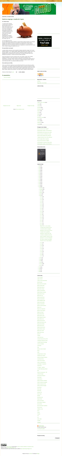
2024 (39, 168)
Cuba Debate (39, 345)
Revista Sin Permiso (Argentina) (42, 405)
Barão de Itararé (39, 282)
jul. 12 (41, 223)
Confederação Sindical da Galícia (42, 340)
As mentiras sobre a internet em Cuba (46, 227)
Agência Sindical (40, 278)
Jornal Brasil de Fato (40, 358)
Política (38, 120)
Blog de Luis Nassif (40, 312)
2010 (39, 268)
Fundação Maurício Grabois (41, 353)
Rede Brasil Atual (40, 397)
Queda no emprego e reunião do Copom (46, 236)
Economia (38, 107)
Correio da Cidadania (40, 343)
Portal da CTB (39, 392)
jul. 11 (41, 224)
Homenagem (39, 109)
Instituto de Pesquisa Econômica (42, 357)
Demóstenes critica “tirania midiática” (46, 240)
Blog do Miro (3, 446)
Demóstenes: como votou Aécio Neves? (46, 230)
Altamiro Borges (41, 425)
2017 (39, 179)
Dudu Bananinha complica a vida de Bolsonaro (44, 130)
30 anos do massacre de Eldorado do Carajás (44, 133)
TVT (38, 415)
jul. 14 (41, 220)
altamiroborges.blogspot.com (11, 447)
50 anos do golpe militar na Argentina (43, 138)
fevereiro (40, 263)
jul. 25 (41, 205)
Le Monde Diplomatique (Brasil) (42, 368)
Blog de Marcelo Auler (40, 315)
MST (38, 370)
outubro (40, 190)
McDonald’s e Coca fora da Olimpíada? (46, 237)
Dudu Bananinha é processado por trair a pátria (44, 132)
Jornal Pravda (39, 365)
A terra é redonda (40, 277)
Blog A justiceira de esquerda (41, 283)
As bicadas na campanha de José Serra (46, 234)
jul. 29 (41, 199)
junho (40, 257)
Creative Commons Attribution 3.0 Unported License (25, 446)
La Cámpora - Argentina (41, 367)
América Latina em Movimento (42, 280)
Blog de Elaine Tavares (40, 293)
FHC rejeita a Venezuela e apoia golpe (46, 239)
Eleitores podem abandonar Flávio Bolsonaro (44, 135)
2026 (39, 165)
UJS (38, 417)
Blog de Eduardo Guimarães (41, 292)
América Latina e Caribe (41, 102)
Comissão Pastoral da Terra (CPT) (42, 338)
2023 (39, 170)
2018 (39, 177)
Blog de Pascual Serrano (41, 320)
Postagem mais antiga (31, 105)
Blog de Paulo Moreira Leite (41, 322)
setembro (40, 192)
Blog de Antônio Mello (40, 285)
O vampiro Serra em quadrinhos (45, 231)
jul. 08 (41, 245)
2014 (39, 183)
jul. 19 (41, 214)
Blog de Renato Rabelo (40, 323)
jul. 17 (41, 215)
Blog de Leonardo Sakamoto (41, 305)
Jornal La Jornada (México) (41, 362)
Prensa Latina (39, 393)
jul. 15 (41, 218)
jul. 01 (41, 255)
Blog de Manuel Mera (40, 313)
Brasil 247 (38, 333)
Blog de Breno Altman (40, 288)
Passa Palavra (39, 387)
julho (40, 195)
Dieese (38, 350)
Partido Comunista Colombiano (42, 380)
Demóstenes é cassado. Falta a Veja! (45, 233)
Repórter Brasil (39, 398)
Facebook (38, 81)
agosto (40, 193)
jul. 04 (41, 251)
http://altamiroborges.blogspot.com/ (26, 448)
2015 (39, 182)
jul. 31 (41, 196)
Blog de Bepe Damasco (40, 287)
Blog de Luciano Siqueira (41, 310)
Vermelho (38, 420)
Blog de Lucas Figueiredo (41, 308)
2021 (39, 173)
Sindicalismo (39, 122)
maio (40, 259)
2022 (39, 171)
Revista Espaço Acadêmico (41, 402)
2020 (39, 174)
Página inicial (19, 105)
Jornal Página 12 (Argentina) (41, 363)
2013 (39, 185)
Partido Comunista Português (41, 385)
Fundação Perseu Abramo (41, 355)
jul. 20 (41, 212)
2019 (39, 176)
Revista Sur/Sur (39, 407)
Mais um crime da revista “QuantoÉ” (43, 128)
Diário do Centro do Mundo (41, 348)
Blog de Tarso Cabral (40, 330)
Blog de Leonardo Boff (40, 303)
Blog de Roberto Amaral (41, 328)
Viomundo (39, 422)
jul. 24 (41, 206)
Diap (38, 347)
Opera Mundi (39, 377)
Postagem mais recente (6, 105)
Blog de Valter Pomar (40, 332)
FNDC (38, 352)
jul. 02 (41, 254)
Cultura (38, 105)
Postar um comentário (7, 77)
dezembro (41, 187)
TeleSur (38, 412)
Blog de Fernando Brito (41, 298)
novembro (41, 189)
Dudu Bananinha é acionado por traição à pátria (44, 142)
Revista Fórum (39, 403)
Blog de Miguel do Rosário (41, 317)
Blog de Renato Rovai (40, 325)
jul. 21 (41, 211)
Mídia (38, 114)
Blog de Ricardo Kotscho (41, 327)
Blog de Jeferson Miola (40, 302)
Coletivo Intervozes (40, 337)
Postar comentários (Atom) (20, 109)
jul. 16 (41, 217)
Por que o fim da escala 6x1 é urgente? (43, 140)
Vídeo (38, 124)
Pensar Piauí (39, 390)
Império (38, 110)
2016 (39, 180)
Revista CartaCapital (40, 400)
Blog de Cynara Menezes (41, 290)
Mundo (38, 119)
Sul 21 (38, 410)
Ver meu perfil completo (41, 428)
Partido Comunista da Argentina (42, 382)
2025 (39, 167)
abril (40, 260)
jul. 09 (41, 244)
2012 (39, 186)
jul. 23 (41, 208)
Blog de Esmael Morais (40, 297)
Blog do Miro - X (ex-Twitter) (41, 82)
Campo (38, 104)
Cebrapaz (38, 335)
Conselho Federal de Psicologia (42, 342)
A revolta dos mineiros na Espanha (45, 228)
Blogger (38, 453)
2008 (39, 271)
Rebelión (38, 395)
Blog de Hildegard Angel (41, 300)
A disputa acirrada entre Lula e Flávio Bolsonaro (44, 137)
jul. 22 (41, 209)
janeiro (40, 265)
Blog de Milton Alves (40, 318)
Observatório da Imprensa (41, 375)
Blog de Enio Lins (40, 295)
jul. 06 (41, 248)
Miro (38, 115)
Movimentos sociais (40, 117)
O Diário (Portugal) (40, 373)
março (40, 262)
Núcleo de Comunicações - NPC (42, 372)
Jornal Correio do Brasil (41, 360)
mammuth (30, 453)
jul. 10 (41, 242)
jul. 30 (41, 198)
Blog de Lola (39, 307)
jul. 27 (41, 202)
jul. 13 (41, 221)
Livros (38, 112)
